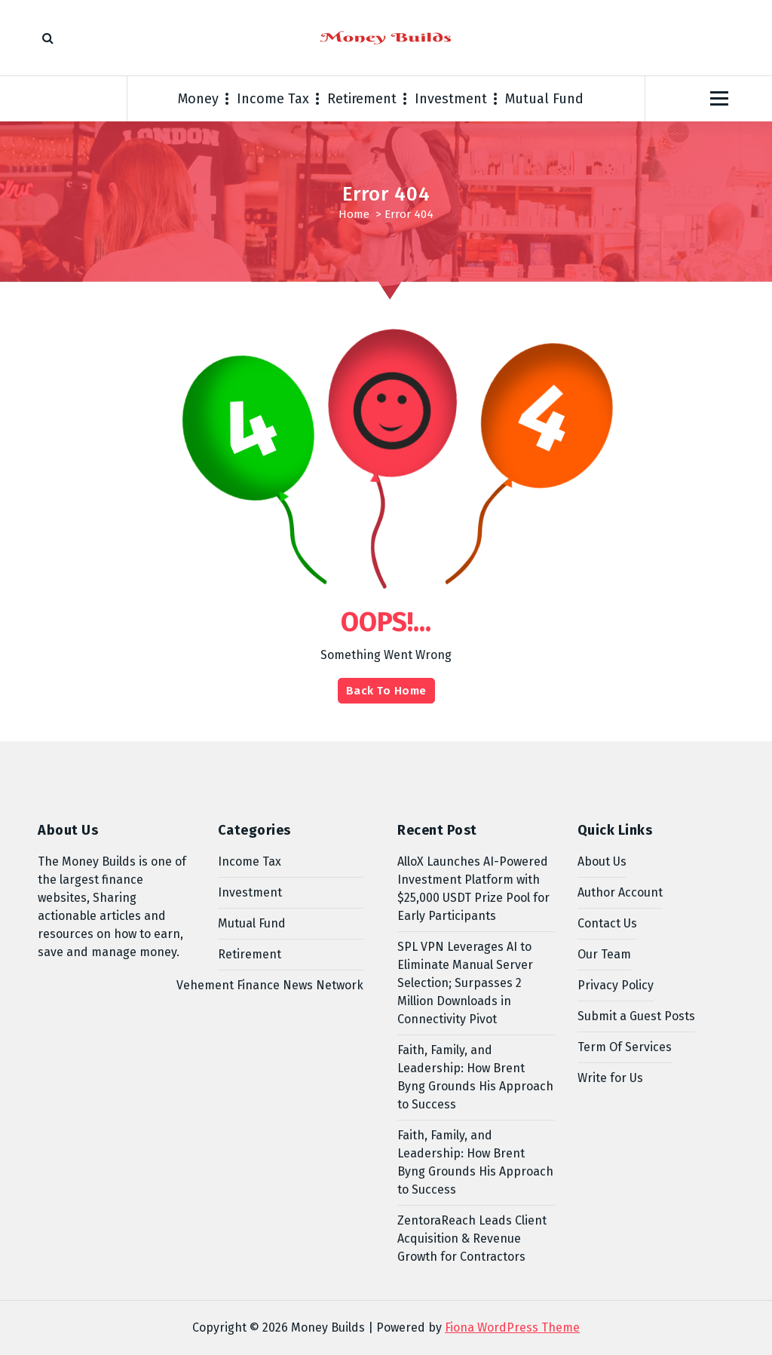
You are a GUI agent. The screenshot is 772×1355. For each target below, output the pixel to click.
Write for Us (610, 1078)
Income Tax (273, 98)
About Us (601, 861)
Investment (451, 98)
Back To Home (386, 690)
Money (198, 98)
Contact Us (607, 923)
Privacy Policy (615, 985)
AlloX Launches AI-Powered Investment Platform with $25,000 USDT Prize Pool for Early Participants (473, 888)
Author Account (620, 892)
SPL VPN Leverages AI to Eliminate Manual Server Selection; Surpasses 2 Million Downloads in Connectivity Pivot (465, 983)
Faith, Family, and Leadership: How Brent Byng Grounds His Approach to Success (475, 1077)
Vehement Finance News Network (269, 985)
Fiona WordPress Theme (512, 1327)
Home (354, 214)
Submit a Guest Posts (636, 1016)
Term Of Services (624, 1047)
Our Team (604, 954)
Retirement (362, 98)
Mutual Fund (544, 98)
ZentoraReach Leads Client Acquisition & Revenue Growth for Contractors (472, 1238)
